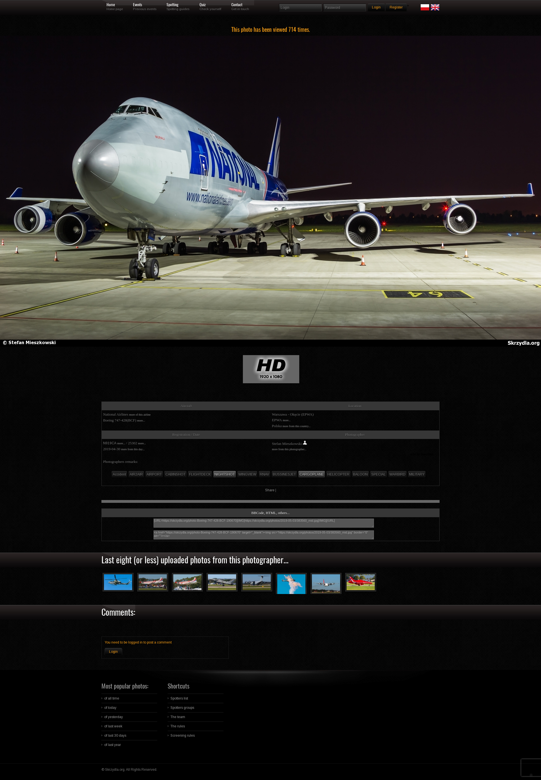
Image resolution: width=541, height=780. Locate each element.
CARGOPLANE (312, 474)
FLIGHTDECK (200, 474)
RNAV (264, 474)
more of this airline (139, 414)
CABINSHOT (175, 474)
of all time (111, 698)
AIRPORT (154, 474)
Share (269, 490)
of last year (112, 745)
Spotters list (179, 698)
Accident (119, 474)
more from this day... (133, 449)
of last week (113, 726)
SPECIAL (378, 474)
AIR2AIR (136, 474)
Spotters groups (182, 708)
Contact (236, 4)
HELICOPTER (338, 474)
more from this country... (297, 426)
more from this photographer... (289, 449)
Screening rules (182, 736)
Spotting (172, 4)
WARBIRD (397, 474)
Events (137, 4)
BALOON (360, 474)
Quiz (202, 4)
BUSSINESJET (284, 474)
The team (177, 717)
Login (113, 652)
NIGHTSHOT (224, 474)
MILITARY (416, 474)
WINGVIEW (247, 474)
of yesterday (113, 717)
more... (141, 420)
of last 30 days (115, 736)
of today (110, 708)
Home (111, 4)
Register (396, 7)
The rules (177, 726)
